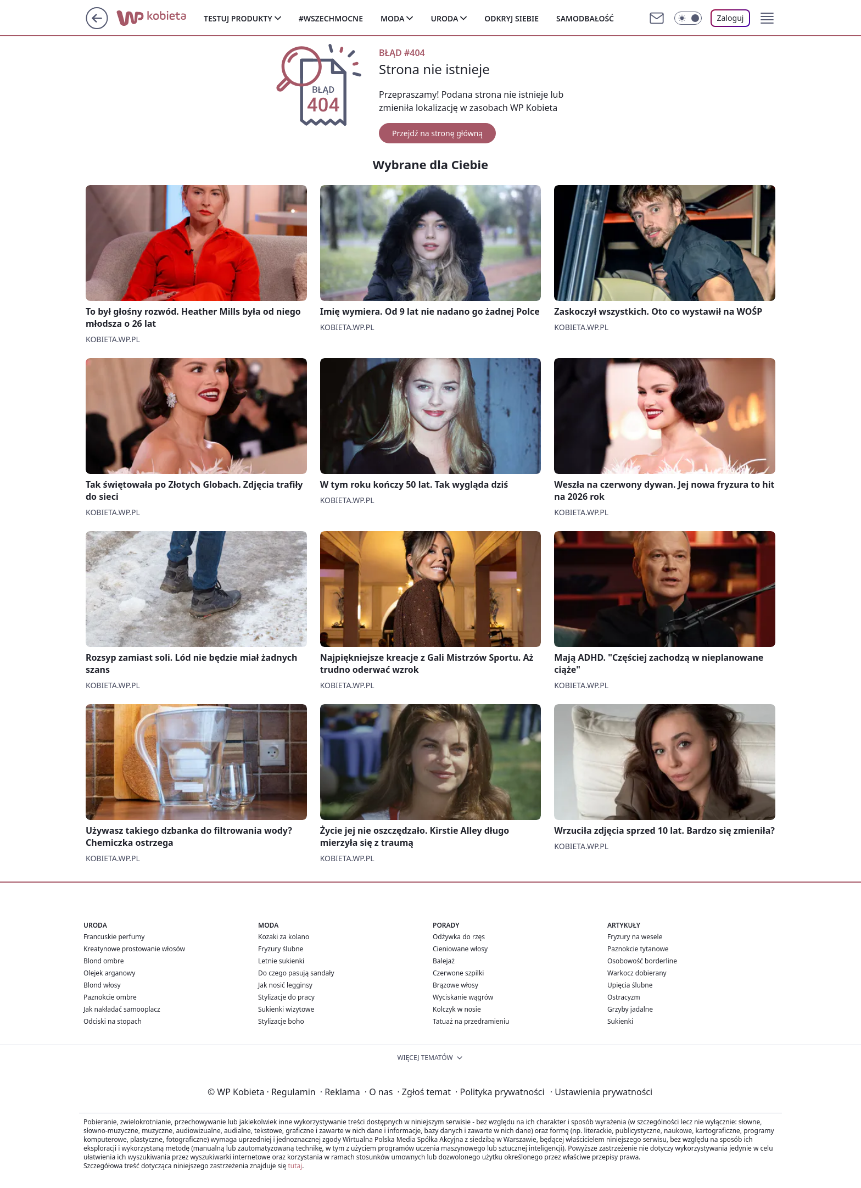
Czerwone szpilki (458, 973)
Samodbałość (585, 18)
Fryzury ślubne (280, 948)
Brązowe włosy (455, 985)
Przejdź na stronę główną (437, 133)
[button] (767, 18)
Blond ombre (103, 961)
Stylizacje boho (281, 1021)
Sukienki (620, 1021)
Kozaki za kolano (283, 936)
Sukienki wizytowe (286, 1009)
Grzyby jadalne (630, 1009)
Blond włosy (102, 985)
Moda (392, 18)
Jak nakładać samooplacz (121, 1009)
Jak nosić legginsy (285, 985)
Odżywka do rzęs (459, 936)
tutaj (295, 1165)
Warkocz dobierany (637, 973)
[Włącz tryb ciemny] (688, 18)
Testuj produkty (238, 18)
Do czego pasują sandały (296, 973)
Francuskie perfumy (113, 936)
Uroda (444, 18)
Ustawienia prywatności (601, 1092)
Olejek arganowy (109, 973)
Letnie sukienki (281, 961)
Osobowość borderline (642, 961)
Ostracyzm (623, 997)
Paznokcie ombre (110, 997)
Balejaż (444, 961)
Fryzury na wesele (634, 936)
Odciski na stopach (112, 1021)
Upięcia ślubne (630, 985)
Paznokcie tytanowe (638, 948)
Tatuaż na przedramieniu (471, 1021)
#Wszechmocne (331, 18)
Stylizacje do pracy (286, 997)
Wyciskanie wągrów (463, 997)
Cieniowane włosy (460, 948)
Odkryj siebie (511, 18)
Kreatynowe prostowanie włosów (134, 948)
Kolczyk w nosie (457, 1009)
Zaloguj (730, 18)
